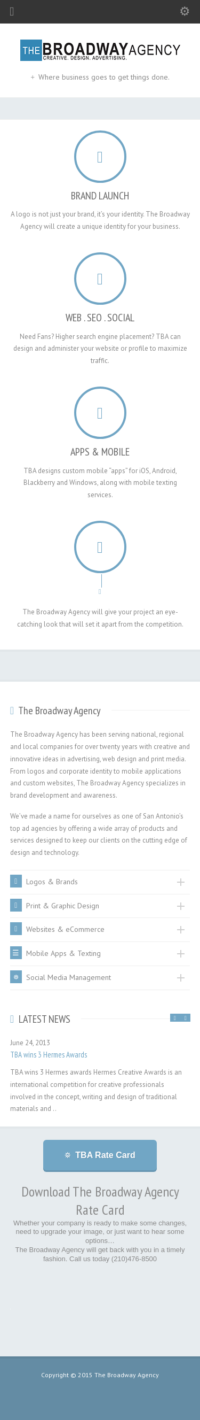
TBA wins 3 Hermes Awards (48, 1054)
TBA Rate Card (105, 1155)
